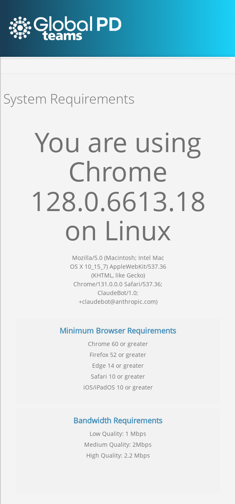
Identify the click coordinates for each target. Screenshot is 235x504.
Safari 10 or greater (118, 376)
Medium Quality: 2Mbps (118, 444)
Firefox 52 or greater (118, 355)
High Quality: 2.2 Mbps (118, 455)
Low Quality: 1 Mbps (118, 434)
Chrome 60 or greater (118, 344)
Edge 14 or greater (118, 365)
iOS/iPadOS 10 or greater (118, 387)
